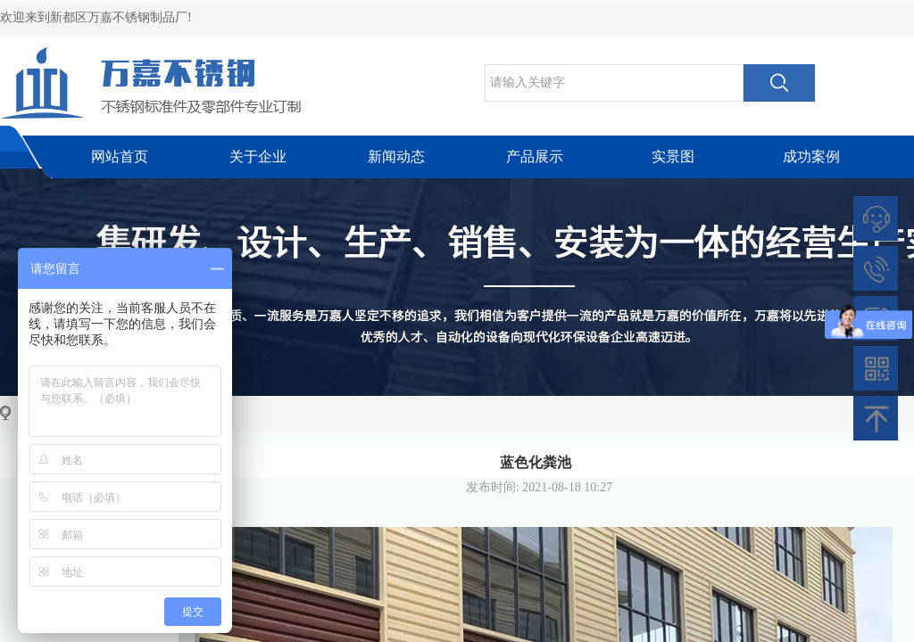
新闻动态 (396, 156)
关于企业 (258, 156)
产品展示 (534, 156)
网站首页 (119, 156)
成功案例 (811, 156)
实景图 (673, 156)
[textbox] (614, 83)
